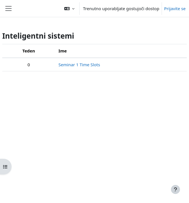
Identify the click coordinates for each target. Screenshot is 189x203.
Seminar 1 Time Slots (79, 64)
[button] (69, 8)
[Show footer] (175, 189)
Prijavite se (175, 8)
